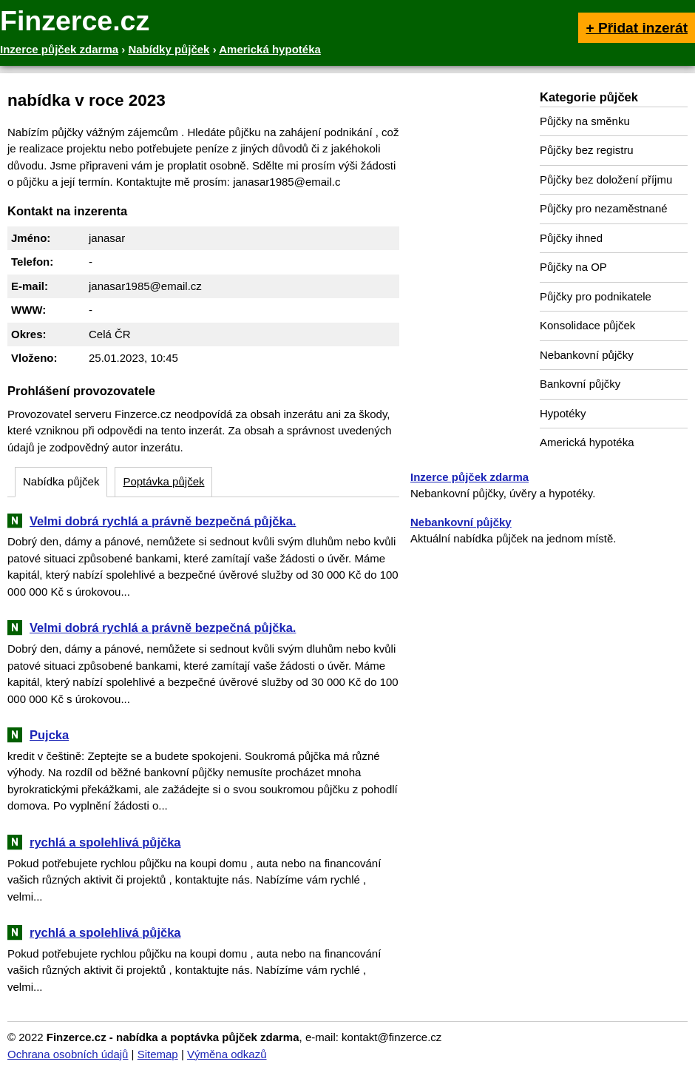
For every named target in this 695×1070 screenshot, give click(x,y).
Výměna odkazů (227, 1054)
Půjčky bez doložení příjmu (606, 179)
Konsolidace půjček (587, 325)
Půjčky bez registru (587, 150)
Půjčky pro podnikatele (595, 296)
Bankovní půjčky (580, 383)
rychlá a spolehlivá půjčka (105, 842)
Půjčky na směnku (585, 121)
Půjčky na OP (573, 266)
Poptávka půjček (163, 481)
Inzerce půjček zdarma (469, 477)
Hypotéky (563, 413)
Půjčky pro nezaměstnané (604, 208)
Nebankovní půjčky (587, 355)
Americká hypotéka (587, 442)
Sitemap (158, 1054)
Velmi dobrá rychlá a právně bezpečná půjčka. (163, 521)
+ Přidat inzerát (637, 28)
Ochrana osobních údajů (67, 1054)
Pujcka (49, 734)
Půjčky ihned (571, 238)
